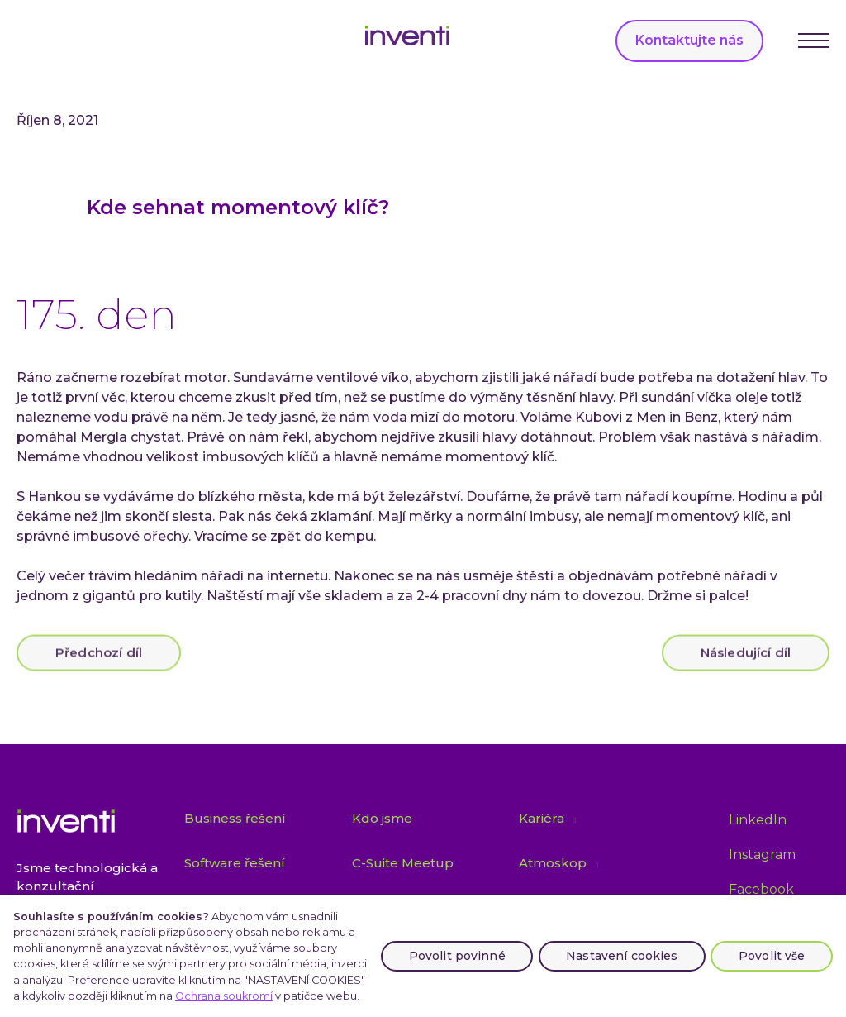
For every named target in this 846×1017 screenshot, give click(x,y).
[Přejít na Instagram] (762, 855)
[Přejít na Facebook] (761, 890)
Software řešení (234, 863)
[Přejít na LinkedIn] (758, 820)
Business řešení (235, 818)
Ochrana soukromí (224, 996)
